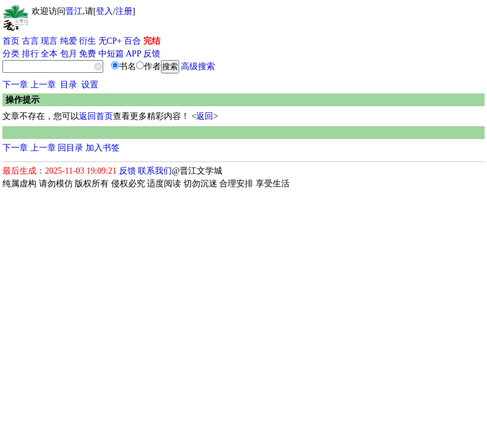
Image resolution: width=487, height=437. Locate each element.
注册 (123, 11)
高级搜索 (198, 66)
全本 (49, 53)
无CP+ (110, 41)
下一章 (15, 84)
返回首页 (96, 116)
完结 (151, 41)
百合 (132, 41)
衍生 (87, 41)
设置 (89, 84)
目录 (68, 84)
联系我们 (155, 170)
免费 (87, 53)
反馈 (151, 53)
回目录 (70, 147)
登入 (104, 11)
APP (133, 53)
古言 (30, 41)
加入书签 (103, 147)
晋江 (74, 11)
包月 (68, 53)
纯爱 (68, 41)
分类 (10, 53)
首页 (10, 41)
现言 (49, 41)
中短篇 (111, 53)
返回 (204, 116)
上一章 (43, 84)
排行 (30, 53)
